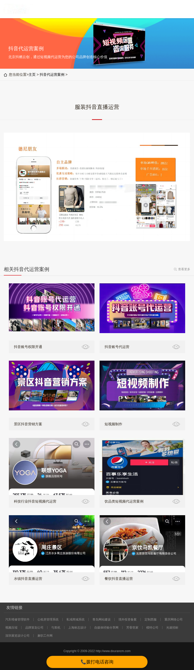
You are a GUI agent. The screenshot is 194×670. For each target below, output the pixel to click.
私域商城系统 (75, 619)
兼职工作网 (45, 635)
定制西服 (150, 619)
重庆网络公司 (173, 619)
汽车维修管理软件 (17, 619)
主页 (32, 74)
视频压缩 (11, 627)
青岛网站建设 (101, 619)
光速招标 (172, 627)
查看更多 (184, 269)
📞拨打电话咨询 (97, 661)
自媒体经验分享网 (106, 627)
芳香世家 (132, 627)
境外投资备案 (127, 619)
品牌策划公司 (34, 627)
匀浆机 (55, 627)
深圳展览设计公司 (17, 635)
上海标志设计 (77, 627)
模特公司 (152, 627)
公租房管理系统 (48, 619)
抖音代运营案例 (52, 74)
